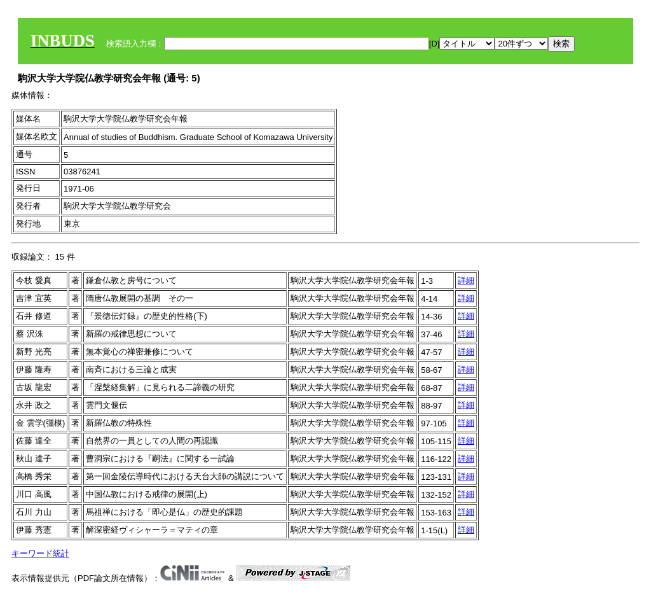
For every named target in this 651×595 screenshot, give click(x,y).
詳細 (466, 280)
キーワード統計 (40, 553)
